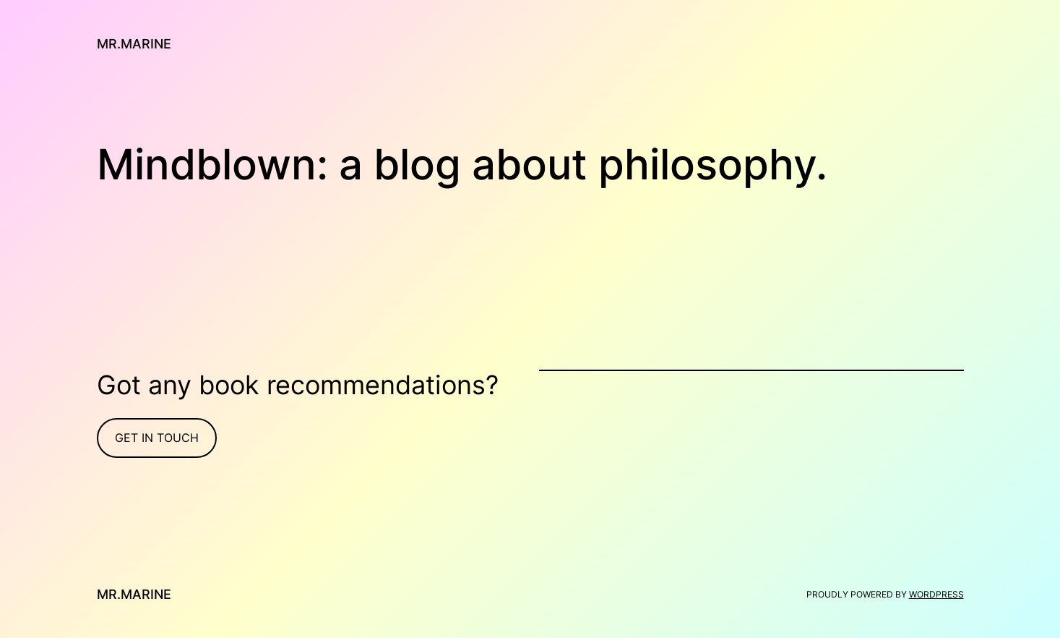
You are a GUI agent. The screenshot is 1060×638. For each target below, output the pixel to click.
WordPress (936, 594)
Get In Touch (157, 437)
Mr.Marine (134, 43)
